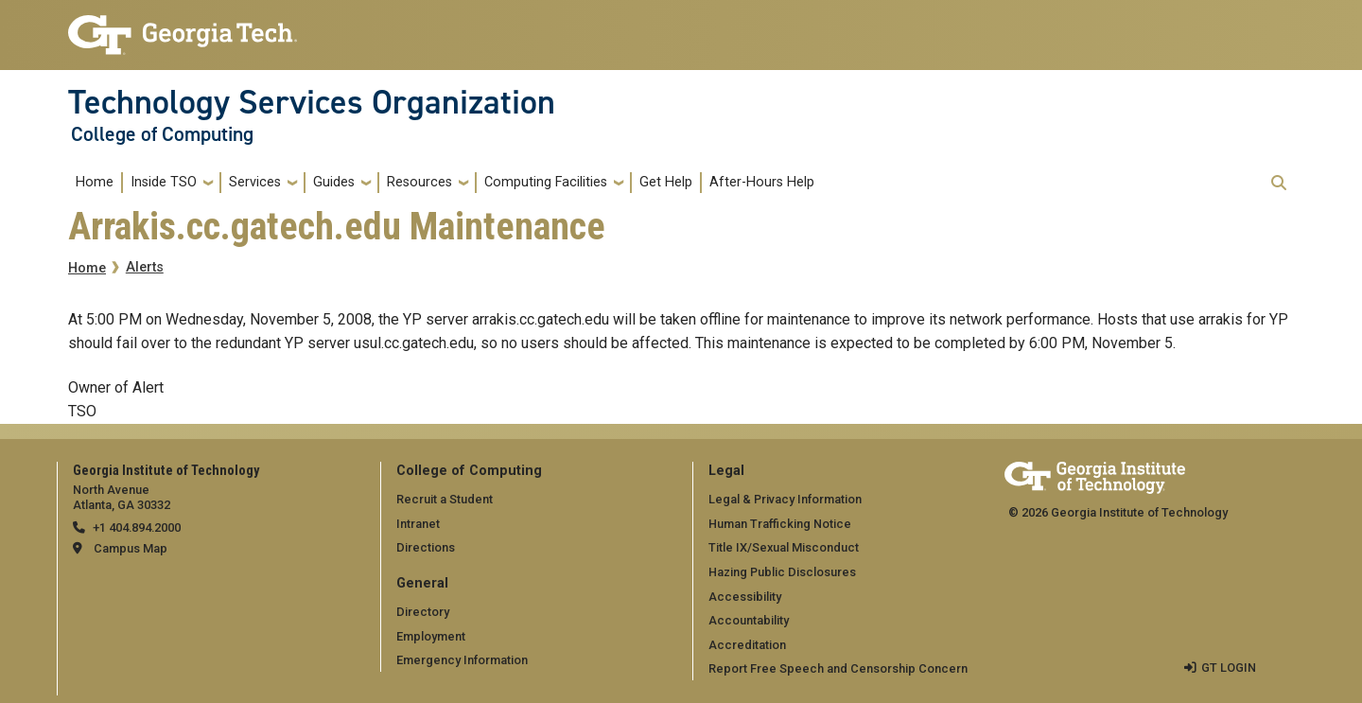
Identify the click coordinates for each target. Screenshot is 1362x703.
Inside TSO (164, 182)
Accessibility (744, 596)
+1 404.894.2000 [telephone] (137, 527)
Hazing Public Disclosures (782, 572)
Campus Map (130, 548)
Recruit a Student (444, 499)
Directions (425, 547)
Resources (419, 182)
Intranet (418, 524)
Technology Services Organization (311, 102)
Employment (430, 636)
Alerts (145, 267)
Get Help (665, 182)
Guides (334, 182)
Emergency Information (462, 660)
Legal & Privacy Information (785, 499)
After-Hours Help (761, 182)
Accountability (748, 620)
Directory (422, 612)
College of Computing (162, 134)
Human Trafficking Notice (779, 524)
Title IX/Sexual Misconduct (783, 547)
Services (255, 182)
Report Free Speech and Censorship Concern (838, 668)
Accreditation (747, 645)
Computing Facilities (545, 182)
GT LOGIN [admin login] (1228, 667)
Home (95, 182)
